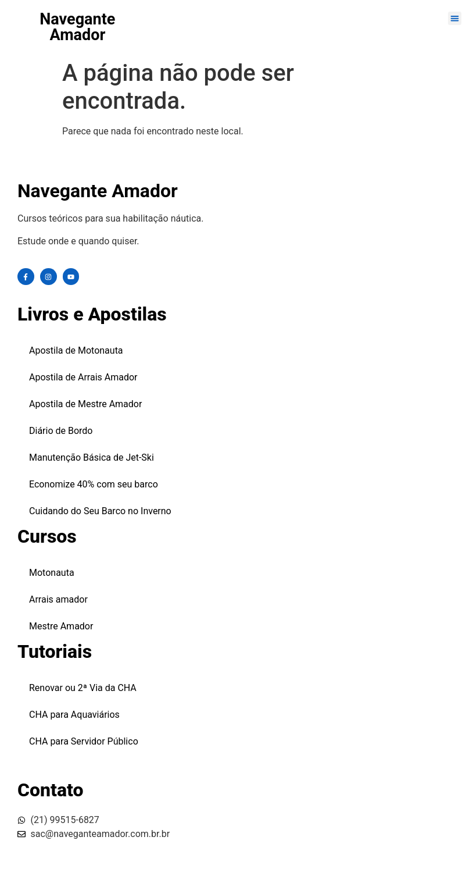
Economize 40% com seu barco (93, 484)
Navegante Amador (77, 27)
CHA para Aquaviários (74, 714)
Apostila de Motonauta (76, 350)
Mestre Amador (61, 626)
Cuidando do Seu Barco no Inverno (100, 511)
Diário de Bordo (61, 430)
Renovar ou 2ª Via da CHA (83, 687)
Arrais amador (58, 599)
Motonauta (51, 572)
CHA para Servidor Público (83, 741)
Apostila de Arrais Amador (83, 377)
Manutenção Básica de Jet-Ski (91, 457)
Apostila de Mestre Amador (85, 403)
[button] (454, 18)
